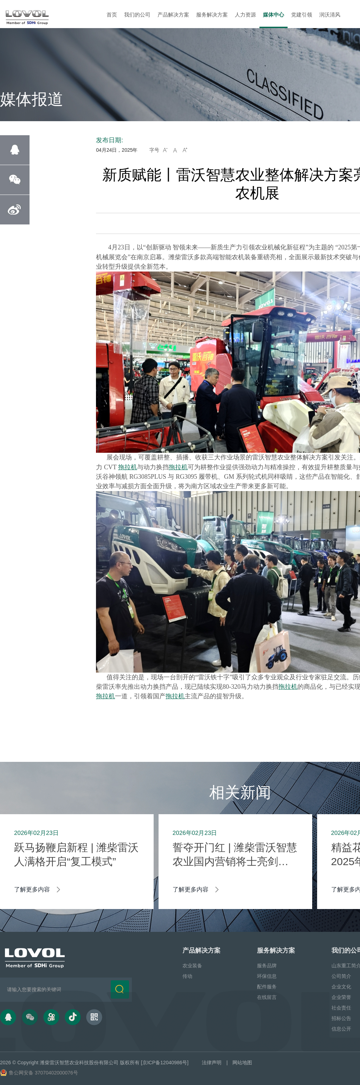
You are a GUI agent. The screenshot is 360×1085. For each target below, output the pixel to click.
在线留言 (267, 997)
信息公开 (341, 1029)
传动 (187, 976)
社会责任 (341, 1008)
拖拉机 (127, 467)
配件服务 (267, 986)
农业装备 (192, 965)
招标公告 (341, 1018)
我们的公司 (137, 15)
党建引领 (301, 15)
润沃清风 (329, 15)
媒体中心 (273, 15)
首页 (112, 15)
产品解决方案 (173, 15)
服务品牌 (267, 965)
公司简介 (341, 976)
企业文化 (341, 986)
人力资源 (245, 15)
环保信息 (267, 976)
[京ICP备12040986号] (164, 1062)
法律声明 (211, 1062)
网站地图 (242, 1062)
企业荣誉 (341, 997)
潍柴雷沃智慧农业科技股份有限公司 (79, 1062)
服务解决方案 (212, 15)
